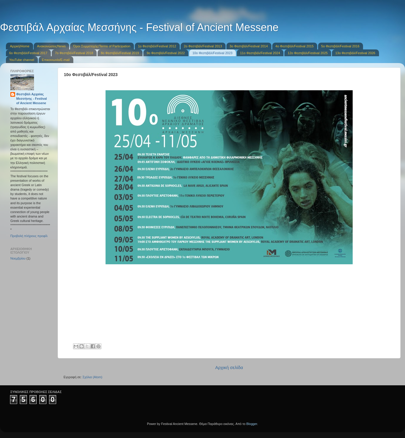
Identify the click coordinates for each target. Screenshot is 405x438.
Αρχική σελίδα (229, 367)
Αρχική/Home (20, 46)
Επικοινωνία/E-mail (56, 60)
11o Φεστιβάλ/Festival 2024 (260, 53)
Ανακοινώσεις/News (51, 46)
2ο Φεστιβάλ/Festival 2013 (203, 46)
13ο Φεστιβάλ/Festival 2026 (355, 53)
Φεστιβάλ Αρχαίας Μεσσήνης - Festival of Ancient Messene (139, 27)
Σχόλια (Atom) (92, 377)
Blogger (251, 424)
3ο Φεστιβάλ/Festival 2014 (249, 46)
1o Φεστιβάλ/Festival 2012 (157, 46)
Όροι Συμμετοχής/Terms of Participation (101, 46)
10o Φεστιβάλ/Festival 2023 (212, 53)
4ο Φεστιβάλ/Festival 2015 (295, 46)
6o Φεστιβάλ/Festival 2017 (28, 53)
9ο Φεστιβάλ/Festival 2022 (166, 53)
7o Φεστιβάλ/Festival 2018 (74, 53)
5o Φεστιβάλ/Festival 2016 (340, 46)
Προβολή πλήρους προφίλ (29, 236)
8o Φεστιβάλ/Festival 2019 (120, 53)
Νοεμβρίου (18, 258)
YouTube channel (21, 60)
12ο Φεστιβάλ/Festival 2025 (308, 53)
